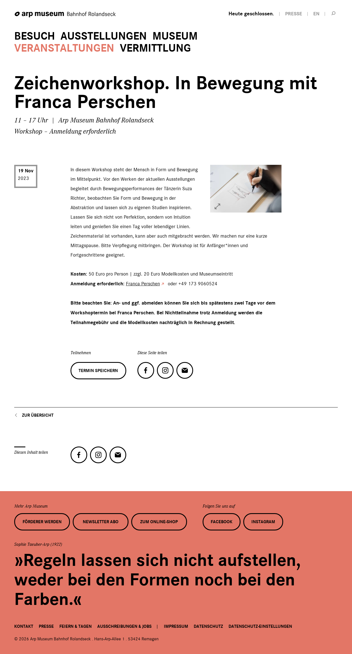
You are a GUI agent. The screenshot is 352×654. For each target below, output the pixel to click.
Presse (46, 626)
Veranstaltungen (64, 48)
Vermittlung (155, 48)
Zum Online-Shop (159, 521)
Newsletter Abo (100, 521)
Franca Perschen (143, 283)
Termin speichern (98, 370)
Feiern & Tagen (75, 626)
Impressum (176, 626)
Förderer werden (42, 521)
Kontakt (23, 626)
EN (316, 14)
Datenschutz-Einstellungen (260, 626)
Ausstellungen (103, 36)
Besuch (34, 36)
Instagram (263, 521)
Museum (175, 36)
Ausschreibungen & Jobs (124, 626)
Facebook (221, 521)
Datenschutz (208, 626)
